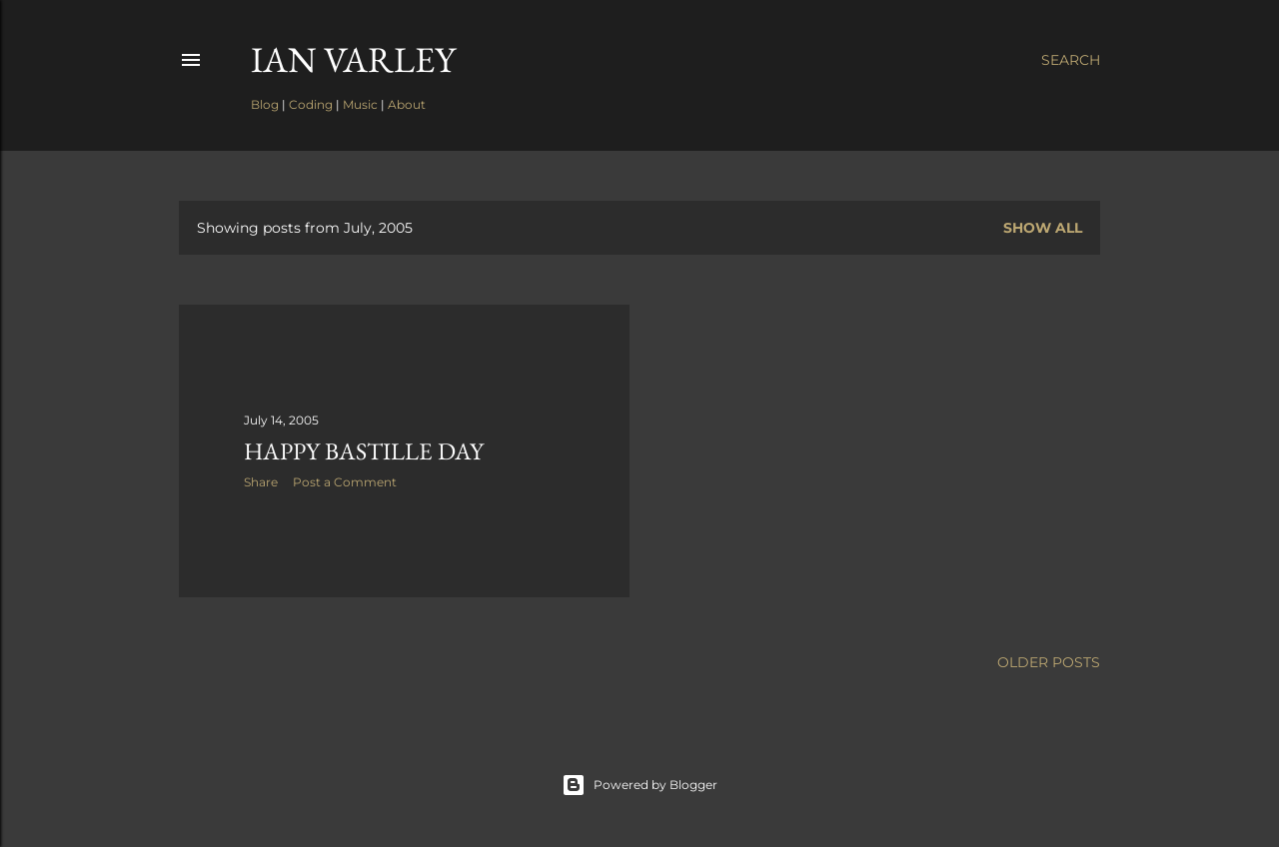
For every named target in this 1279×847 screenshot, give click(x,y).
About (407, 104)
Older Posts (1048, 662)
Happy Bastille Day (364, 450)
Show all (1042, 228)
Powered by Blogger (639, 785)
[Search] (1070, 60)
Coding (311, 104)
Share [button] (261, 481)
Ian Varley (353, 59)
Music (360, 104)
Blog (265, 104)
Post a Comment (345, 481)
